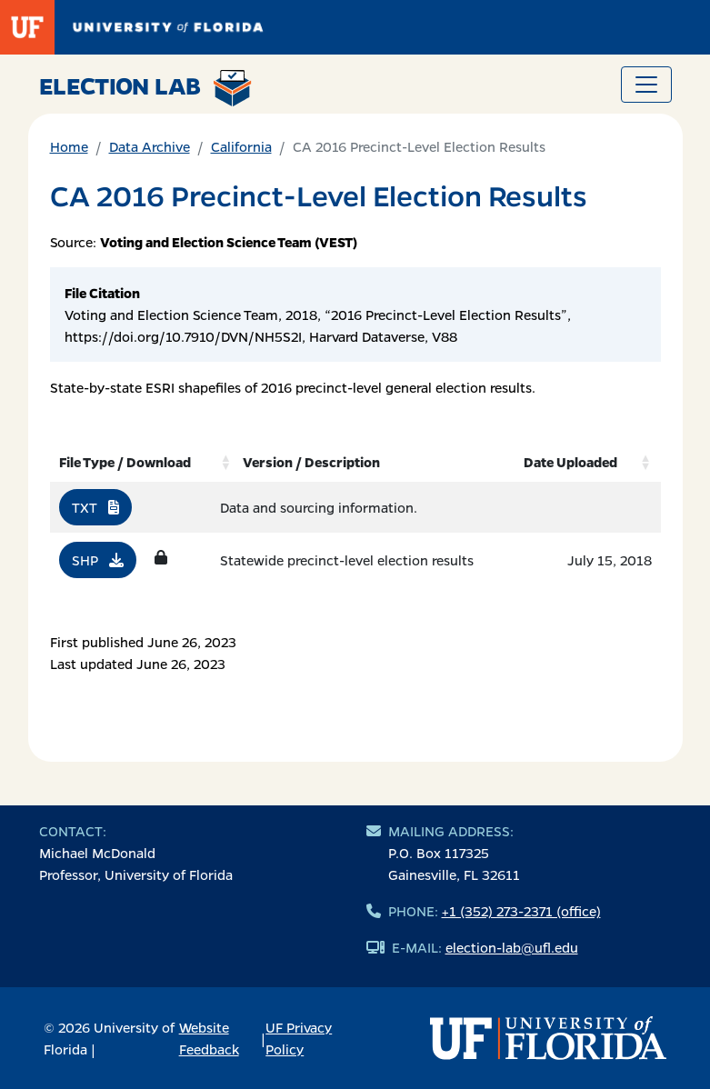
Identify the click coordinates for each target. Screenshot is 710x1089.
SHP (98, 560)
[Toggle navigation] (646, 84)
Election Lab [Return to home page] (146, 88)
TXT (95, 507)
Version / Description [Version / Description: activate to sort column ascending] (311, 462)
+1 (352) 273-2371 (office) (521, 911)
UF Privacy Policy (298, 1038)
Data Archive (149, 146)
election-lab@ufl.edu (511, 947)
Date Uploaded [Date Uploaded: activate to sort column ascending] (570, 462)
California (241, 146)
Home (69, 146)
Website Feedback (209, 1038)
